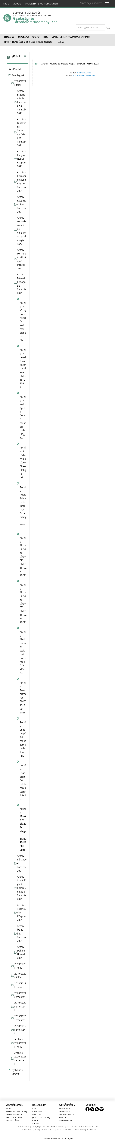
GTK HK (36, 1120)
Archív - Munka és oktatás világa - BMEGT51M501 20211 (70, 63)
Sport (35, 1123)
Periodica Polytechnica (66, 1113)
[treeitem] (18, 69)
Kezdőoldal (15, 69)
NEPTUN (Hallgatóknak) (41, 1116)
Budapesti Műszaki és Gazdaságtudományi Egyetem (32, 14)
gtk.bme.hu (17, 3)
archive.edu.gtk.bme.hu (49, 3)
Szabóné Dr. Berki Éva (84, 75)
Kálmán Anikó (84, 72)
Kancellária (12, 1120)
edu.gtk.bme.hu (30, 3)
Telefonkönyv (14, 1114)
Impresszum (23, 1126)
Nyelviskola (65, 1120)
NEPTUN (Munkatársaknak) (16, 1110)
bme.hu (6, 3)
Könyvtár (64, 1108)
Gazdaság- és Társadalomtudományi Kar (35, 20)
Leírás (61, 41)
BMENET (63, 1117)
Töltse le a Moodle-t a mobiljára (57, 1138)
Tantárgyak (18, 75)
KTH (34, 1108)
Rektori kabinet (15, 1117)
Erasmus (37, 1111)
